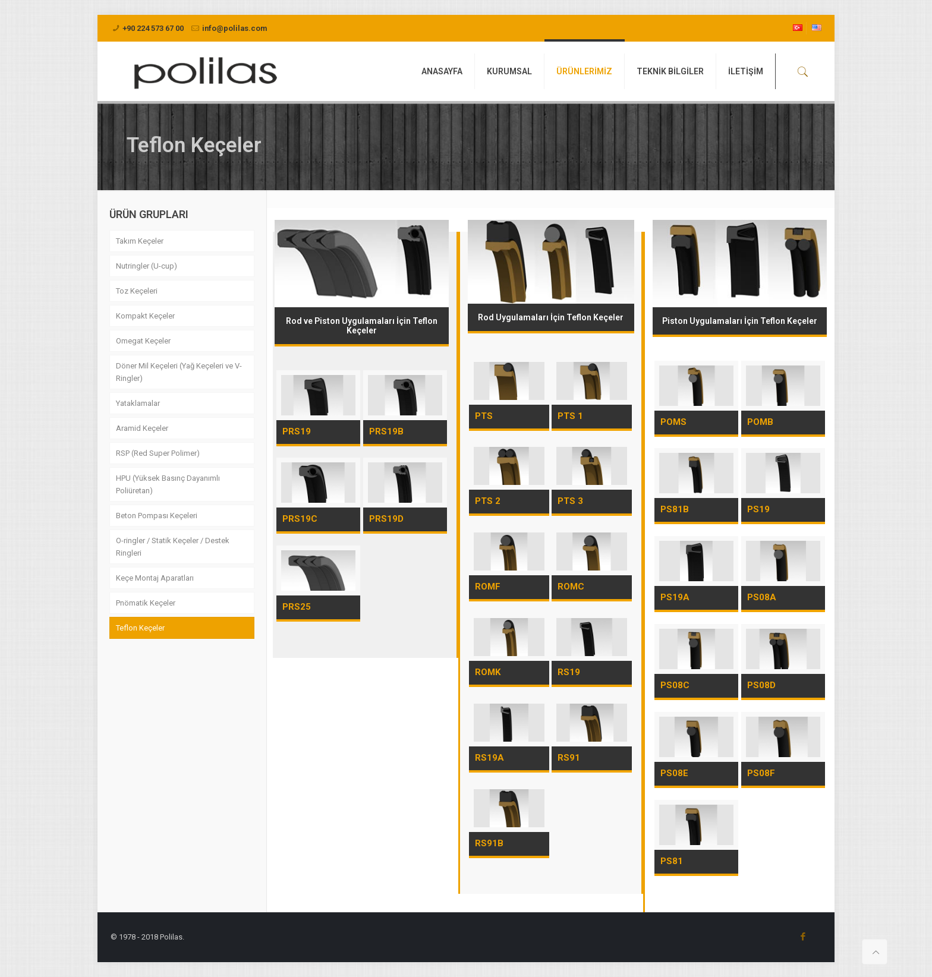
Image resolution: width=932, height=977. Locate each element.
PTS (484, 416)
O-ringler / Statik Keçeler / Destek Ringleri (172, 546)
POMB (760, 422)
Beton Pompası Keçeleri (156, 515)
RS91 (569, 757)
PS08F (761, 773)
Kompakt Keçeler (145, 315)
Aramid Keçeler (142, 428)
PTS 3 (570, 501)
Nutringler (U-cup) (146, 265)
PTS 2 (487, 501)
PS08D (761, 685)
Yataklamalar (138, 403)
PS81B (674, 509)
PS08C (674, 685)
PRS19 (296, 431)
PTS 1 (570, 416)
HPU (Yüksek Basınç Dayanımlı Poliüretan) (168, 484)
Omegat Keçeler (143, 340)
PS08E (674, 773)
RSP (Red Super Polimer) (158, 453)
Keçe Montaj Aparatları (155, 577)
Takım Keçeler (139, 241)
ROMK (487, 672)
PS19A (674, 597)
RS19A (489, 757)
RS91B (489, 843)
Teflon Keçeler (140, 627)
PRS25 (296, 606)
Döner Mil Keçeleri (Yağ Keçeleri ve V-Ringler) (179, 372)
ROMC (571, 586)
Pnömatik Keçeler (145, 602)
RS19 (569, 672)
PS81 (671, 861)
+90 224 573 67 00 (153, 28)
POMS (673, 422)
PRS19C (299, 518)
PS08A (761, 597)
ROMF (487, 586)
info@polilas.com (234, 28)
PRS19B (386, 431)
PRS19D (386, 518)
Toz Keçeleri (137, 290)
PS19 (758, 509)
